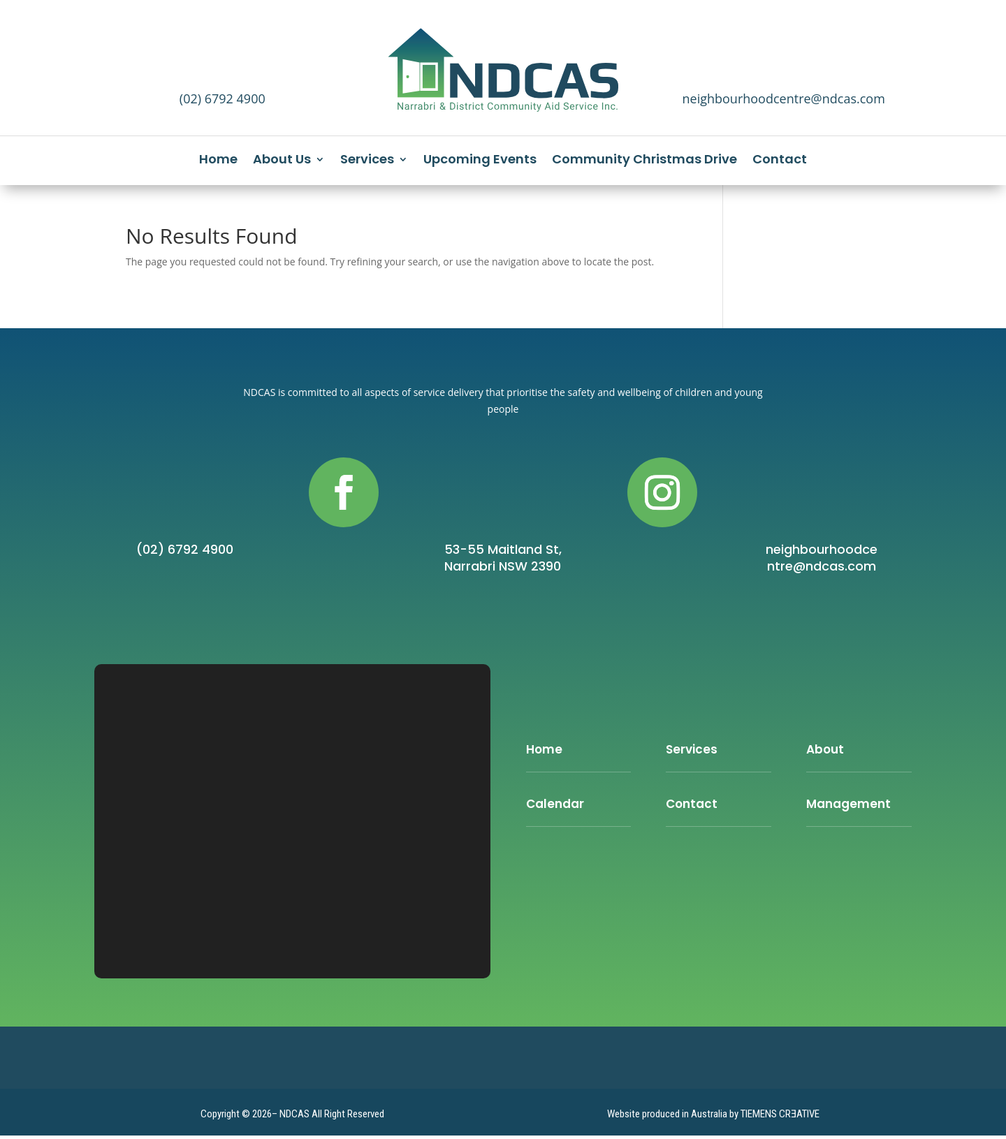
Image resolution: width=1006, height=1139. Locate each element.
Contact (779, 161)
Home (218, 161)
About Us (282, 161)
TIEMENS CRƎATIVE (780, 1114)
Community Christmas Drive (644, 161)
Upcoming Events (480, 161)
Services (367, 161)
